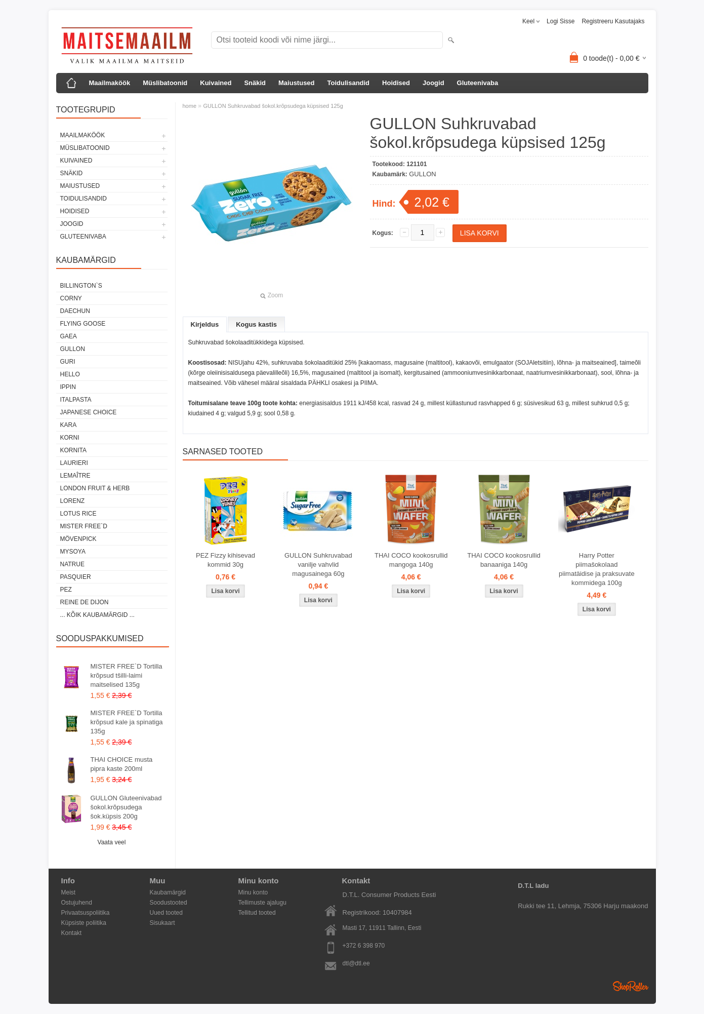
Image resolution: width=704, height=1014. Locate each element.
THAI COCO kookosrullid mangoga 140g (411, 560)
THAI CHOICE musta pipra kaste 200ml (122, 764)
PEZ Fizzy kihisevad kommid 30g (225, 560)
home (190, 106)
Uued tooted (166, 912)
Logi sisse (560, 21)
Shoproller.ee (630, 986)
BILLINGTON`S (81, 285)
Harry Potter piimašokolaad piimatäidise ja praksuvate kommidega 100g (597, 569)
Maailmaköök (110, 83)
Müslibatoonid (165, 83)
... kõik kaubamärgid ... (97, 614)
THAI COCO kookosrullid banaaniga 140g (503, 560)
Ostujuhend (76, 902)
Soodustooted (168, 902)
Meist (68, 892)
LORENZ (72, 500)
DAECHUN (75, 311)
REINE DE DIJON (84, 602)
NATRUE (72, 564)
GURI (67, 361)
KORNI (69, 437)
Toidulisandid (348, 83)
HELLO (70, 374)
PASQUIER (75, 576)
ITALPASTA (76, 399)
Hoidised (396, 83)
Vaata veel (112, 842)
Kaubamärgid (168, 892)
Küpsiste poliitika (83, 922)
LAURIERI (74, 462)
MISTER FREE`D (83, 526)
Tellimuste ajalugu (262, 902)
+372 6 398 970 (364, 945)
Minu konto (253, 892)
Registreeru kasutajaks (613, 21)
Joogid (433, 83)
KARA (68, 424)
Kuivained (215, 83)
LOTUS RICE (78, 513)
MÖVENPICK (78, 538)
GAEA (68, 336)
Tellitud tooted (257, 912)
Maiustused (296, 83)
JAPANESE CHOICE (88, 412)
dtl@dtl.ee (356, 963)
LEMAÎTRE (75, 475)
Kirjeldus (205, 324)
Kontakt (71, 933)
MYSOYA (73, 551)
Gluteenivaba (478, 83)
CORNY (71, 298)
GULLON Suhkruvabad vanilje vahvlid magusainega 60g (318, 564)
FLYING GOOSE (83, 323)
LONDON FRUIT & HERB (95, 488)
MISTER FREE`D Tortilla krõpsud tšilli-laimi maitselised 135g (126, 675)
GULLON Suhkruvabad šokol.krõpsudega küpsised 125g (273, 106)
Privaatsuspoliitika (85, 912)
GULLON (72, 349)
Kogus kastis (256, 324)
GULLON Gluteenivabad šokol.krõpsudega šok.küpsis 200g (126, 807)
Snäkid (255, 83)
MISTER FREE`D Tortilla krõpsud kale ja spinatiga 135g (127, 722)
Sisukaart (162, 922)
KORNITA (73, 450)
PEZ (66, 589)
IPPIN (68, 387)
